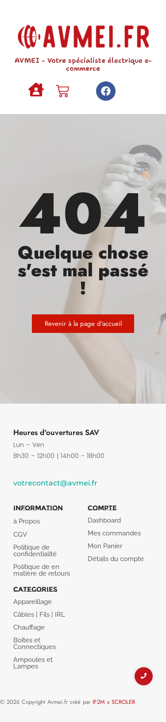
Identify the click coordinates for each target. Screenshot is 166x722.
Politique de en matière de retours (41, 570)
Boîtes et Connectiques (34, 643)
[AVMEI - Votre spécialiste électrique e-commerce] (83, 34)
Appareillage (32, 602)
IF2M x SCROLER (114, 702)
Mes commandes (114, 533)
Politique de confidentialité (35, 550)
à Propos (26, 521)
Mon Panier (105, 546)
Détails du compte (116, 559)
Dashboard (104, 520)
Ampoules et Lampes (33, 663)
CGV (20, 535)
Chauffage (29, 627)
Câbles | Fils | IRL (39, 615)
